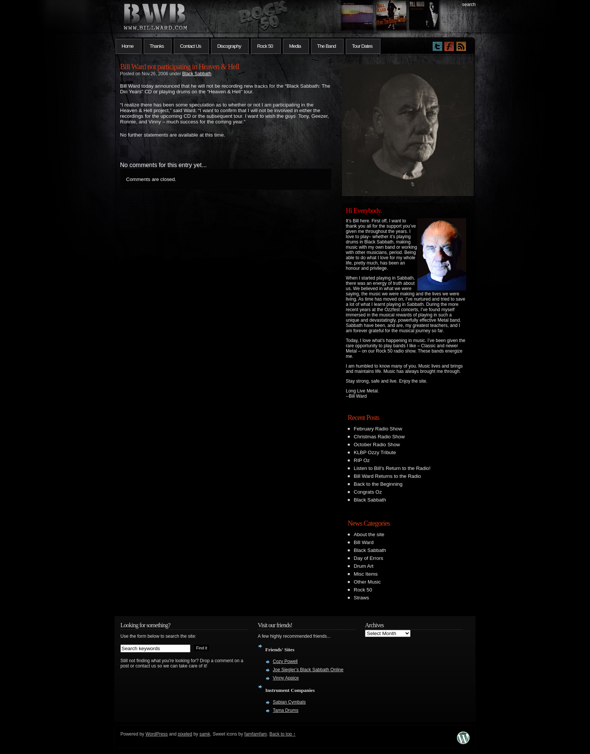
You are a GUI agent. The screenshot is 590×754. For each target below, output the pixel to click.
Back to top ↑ (282, 734)
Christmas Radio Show (379, 436)
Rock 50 (265, 46)
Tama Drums (285, 710)
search (469, 4)
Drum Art (364, 566)
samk (204, 734)
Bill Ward (364, 542)
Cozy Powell (285, 661)
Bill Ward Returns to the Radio (387, 476)
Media (295, 46)
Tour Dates (362, 46)
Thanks (157, 46)
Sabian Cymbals (289, 702)
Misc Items (366, 574)
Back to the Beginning (378, 484)
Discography (229, 46)
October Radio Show (377, 444)
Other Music (367, 582)
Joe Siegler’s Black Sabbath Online (308, 669)
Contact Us (190, 46)
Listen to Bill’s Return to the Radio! (392, 468)
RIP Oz (362, 460)
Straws (361, 597)
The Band (326, 46)
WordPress (157, 734)
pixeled (185, 734)
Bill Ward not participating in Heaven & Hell (179, 66)
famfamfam (255, 734)
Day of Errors (368, 558)
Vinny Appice (286, 678)
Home (128, 46)
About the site (369, 534)
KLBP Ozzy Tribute (375, 452)
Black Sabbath (196, 73)
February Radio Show (378, 429)
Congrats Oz (368, 492)
